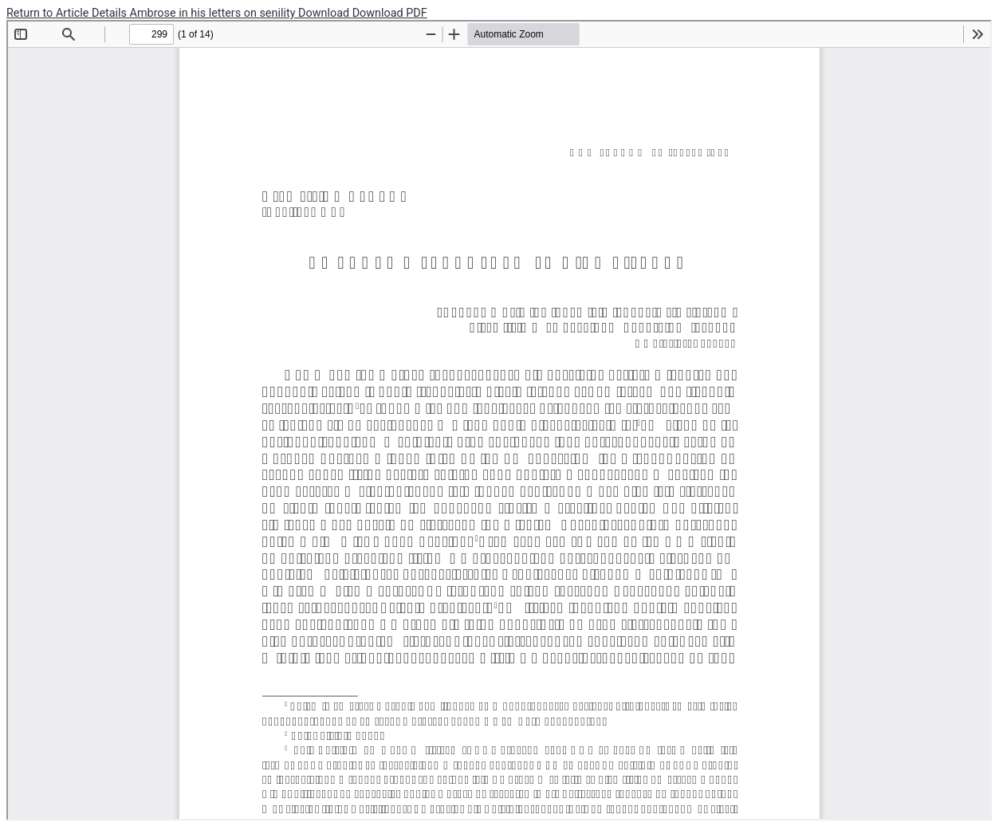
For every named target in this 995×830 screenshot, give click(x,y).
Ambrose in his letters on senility (214, 13)
